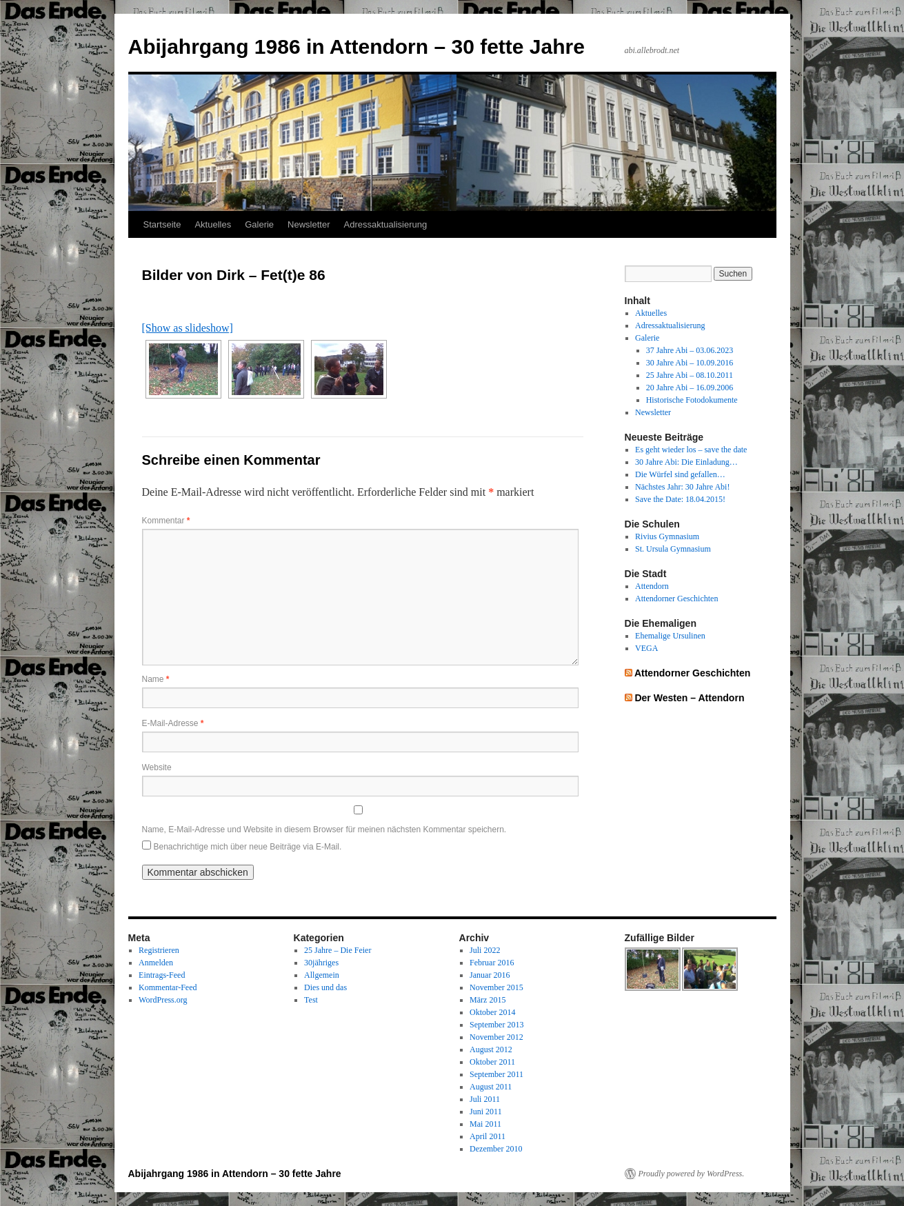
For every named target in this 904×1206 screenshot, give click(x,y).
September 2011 (496, 1074)
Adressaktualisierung (386, 224)
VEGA (646, 648)
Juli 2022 (485, 950)
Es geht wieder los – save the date (691, 449)
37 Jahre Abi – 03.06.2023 (690, 350)
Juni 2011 (486, 1111)
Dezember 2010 (496, 1149)
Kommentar (166, 520)
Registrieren (159, 950)
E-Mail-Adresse (173, 723)
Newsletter (309, 224)
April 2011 (487, 1136)
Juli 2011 (485, 1099)
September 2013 (496, 1024)
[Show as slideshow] (187, 328)
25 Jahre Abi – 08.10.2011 (689, 375)
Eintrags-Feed (162, 975)
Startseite (162, 224)
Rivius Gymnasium (667, 536)
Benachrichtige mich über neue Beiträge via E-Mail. (248, 847)
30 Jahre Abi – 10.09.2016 (690, 363)
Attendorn (652, 586)
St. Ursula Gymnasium (673, 549)
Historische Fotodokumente (692, 400)
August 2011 (491, 1087)
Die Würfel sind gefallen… (680, 474)
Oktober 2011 (492, 1062)
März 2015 (487, 1000)
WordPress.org (163, 1000)
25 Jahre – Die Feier (337, 950)
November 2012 (496, 1037)
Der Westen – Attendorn (689, 697)
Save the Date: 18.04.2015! (680, 499)
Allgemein (321, 975)
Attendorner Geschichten (676, 598)
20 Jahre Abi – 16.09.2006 (690, 387)
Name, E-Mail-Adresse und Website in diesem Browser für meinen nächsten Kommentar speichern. (324, 829)
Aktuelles (212, 224)
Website (157, 767)
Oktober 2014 (492, 1012)
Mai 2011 (485, 1124)
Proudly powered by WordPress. (692, 1173)
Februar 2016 (492, 962)
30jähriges (321, 962)
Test (311, 1000)
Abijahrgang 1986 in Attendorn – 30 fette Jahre (356, 46)
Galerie (259, 224)
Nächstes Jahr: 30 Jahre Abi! (682, 487)
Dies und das (325, 987)
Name (156, 679)
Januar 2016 (490, 975)
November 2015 (496, 987)
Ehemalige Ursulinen (670, 636)
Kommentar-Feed (168, 987)
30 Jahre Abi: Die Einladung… (686, 462)
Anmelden (156, 962)
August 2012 (491, 1049)
